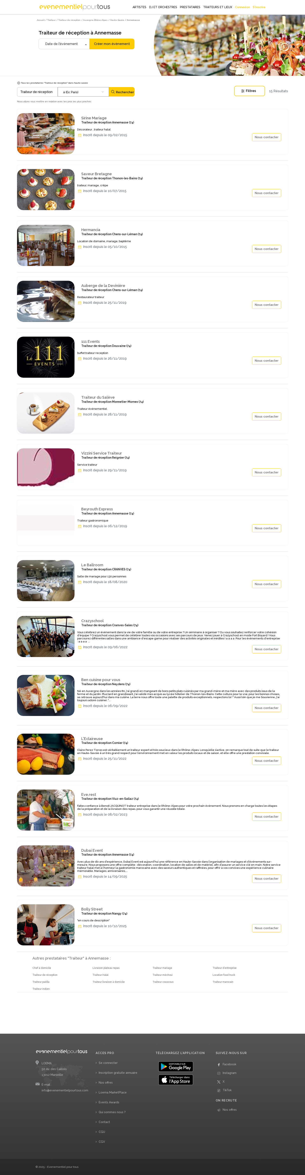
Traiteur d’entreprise (225, 968)
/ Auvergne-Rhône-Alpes (94, 20)
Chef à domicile (41, 968)
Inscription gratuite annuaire (118, 1072)
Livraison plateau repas (106, 968)
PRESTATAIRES (190, 7)
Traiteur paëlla (40, 982)
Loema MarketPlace (113, 1092)
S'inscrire (259, 7)
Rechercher (122, 92)
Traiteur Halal (100, 975)
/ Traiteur (50, 20)
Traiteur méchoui (162, 975)
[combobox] (83, 92)
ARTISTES (139, 7)
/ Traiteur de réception (68, 20)
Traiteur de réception (44, 975)
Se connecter (108, 1063)
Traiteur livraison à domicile (109, 982)
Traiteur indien (41, 988)
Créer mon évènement (112, 44)
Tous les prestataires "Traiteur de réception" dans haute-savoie (52, 83)
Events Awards (109, 1102)
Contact (104, 1122)
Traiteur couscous (162, 982)
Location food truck (224, 975)
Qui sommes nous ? (112, 1112)
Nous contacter (267, 137)
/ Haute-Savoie (116, 20)
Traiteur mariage (162, 968)
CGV (102, 1141)
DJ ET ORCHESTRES (163, 7)
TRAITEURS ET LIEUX (217, 7)
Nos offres (106, 1082)
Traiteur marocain (223, 982)
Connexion (242, 7)
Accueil (41, 20)
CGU (102, 1132)
